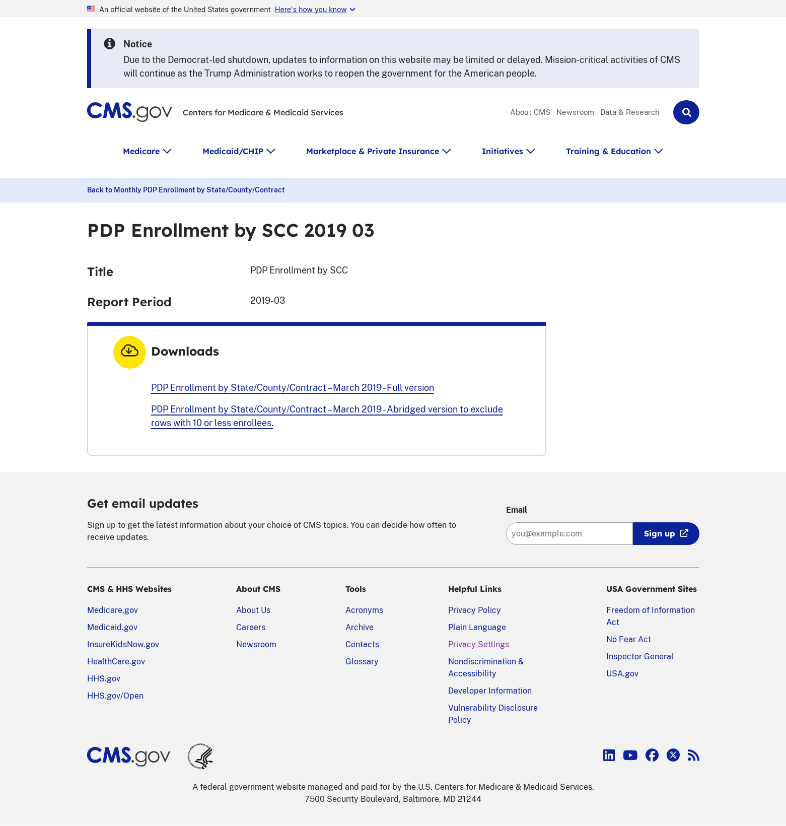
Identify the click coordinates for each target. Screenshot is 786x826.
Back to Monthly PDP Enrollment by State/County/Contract (186, 190)
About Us (253, 610)
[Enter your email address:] (569, 533)
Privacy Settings (478, 644)
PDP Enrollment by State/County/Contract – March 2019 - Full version (292, 387)
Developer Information (490, 691)
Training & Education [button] (608, 151)
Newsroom (575, 112)
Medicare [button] (141, 151)
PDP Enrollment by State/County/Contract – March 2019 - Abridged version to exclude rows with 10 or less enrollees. (327, 416)
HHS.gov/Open (115, 696)
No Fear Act (628, 639)
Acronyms (364, 610)
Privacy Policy (474, 610)
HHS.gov (103, 678)
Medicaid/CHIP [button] (232, 151)
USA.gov (622, 673)
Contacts (362, 644)
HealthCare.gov (116, 661)
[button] (686, 112)
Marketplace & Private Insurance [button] (372, 151)
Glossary (362, 661)
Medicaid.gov (112, 627)
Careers (250, 627)
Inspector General (640, 656)
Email (516, 510)
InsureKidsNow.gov (123, 644)
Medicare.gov (112, 610)
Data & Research (630, 112)
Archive (359, 627)
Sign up (659, 533)
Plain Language (477, 627)
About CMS (530, 112)
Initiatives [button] (502, 151)
